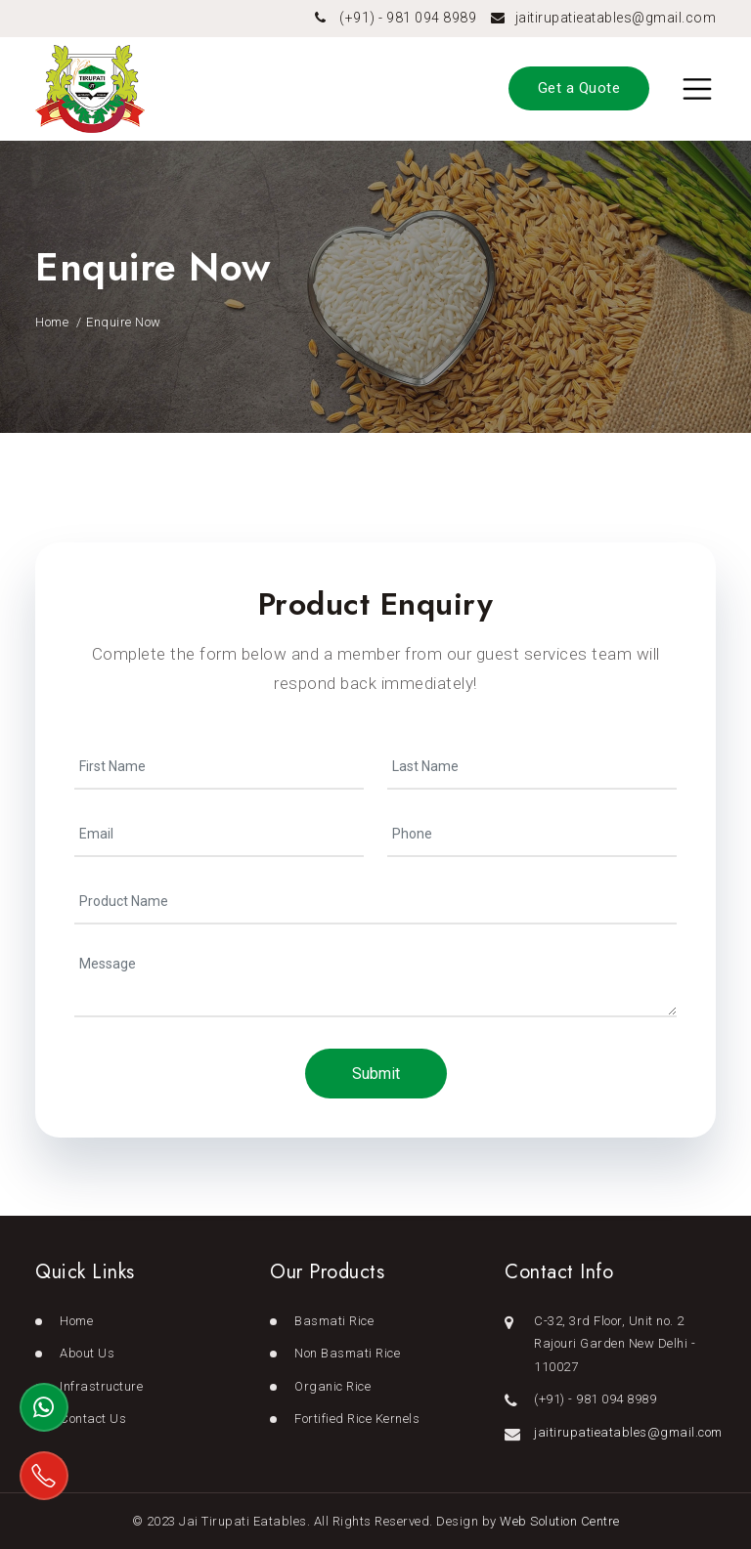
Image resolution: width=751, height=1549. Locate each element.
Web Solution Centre (560, 1521)
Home (51, 322)
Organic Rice (332, 1386)
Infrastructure (101, 1386)
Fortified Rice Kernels (357, 1418)
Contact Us (93, 1418)
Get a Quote (579, 88)
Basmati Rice (334, 1320)
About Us (87, 1353)
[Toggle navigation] (697, 88)
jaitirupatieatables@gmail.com (616, 17)
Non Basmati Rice (347, 1353)
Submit (376, 1073)
